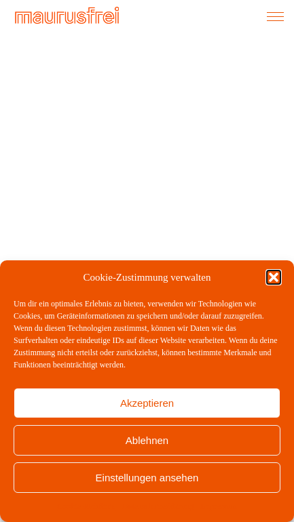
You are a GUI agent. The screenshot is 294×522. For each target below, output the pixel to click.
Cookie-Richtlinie (86, 506)
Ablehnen (147, 440)
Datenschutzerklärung (158, 506)
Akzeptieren (147, 403)
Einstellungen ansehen (147, 477)
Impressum (218, 506)
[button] (273, 277)
